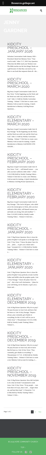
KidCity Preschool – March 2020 (19, 83)
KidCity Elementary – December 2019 (21, 299)
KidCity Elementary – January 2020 (20, 263)
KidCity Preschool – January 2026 (20, 47)
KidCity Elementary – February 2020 (21, 193)
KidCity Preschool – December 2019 (21, 336)
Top (22, 447)
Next (40, 412)
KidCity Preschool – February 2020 (21, 158)
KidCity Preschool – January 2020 (20, 228)
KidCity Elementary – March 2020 (20, 120)
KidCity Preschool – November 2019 (21, 371)
